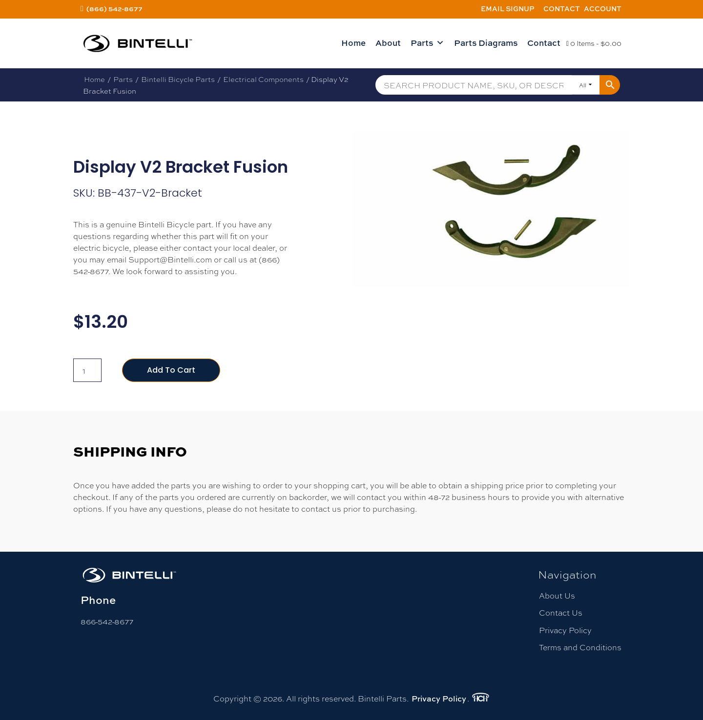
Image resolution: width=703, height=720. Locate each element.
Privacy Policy (565, 630)
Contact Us (560, 612)
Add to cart (171, 370)
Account (602, 8)
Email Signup (508, 8)
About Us (557, 595)
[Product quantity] (87, 370)
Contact (561, 8)
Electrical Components (263, 79)
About (388, 42)
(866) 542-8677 (114, 8)
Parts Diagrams (485, 42)
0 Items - (593, 43)
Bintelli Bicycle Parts (178, 79)
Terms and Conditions (580, 647)
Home (353, 42)
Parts (427, 43)
